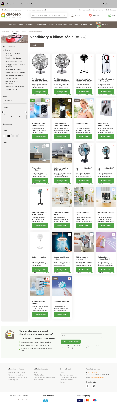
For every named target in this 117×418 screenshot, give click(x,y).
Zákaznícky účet (13, 388)
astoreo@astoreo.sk (97, 385)
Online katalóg (87, 10)
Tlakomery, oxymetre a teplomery (12, 54)
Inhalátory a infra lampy (13, 69)
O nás (62, 380)
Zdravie (24, 31)
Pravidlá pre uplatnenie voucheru (44, 385)
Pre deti (51, 24)
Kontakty (63, 390)
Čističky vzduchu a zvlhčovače (15, 72)
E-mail (64, 343)
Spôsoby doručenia (110, 10)
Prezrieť (105, 4)
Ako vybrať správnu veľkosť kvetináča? (19, 4)
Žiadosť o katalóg (98, 10)
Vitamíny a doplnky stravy (13, 58)
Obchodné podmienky (67, 383)
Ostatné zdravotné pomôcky (14, 86)
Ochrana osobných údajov (68, 385)
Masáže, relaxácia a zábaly (14, 61)
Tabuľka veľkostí (39, 383)
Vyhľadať (64, 15)
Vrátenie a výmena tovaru (16, 383)
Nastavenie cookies (66, 388)
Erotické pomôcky (11, 89)
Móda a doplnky (73, 24)
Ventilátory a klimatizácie (14, 75)
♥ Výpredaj (84, 24)
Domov (21, 24)
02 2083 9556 (18, 10)
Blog (80, 10)
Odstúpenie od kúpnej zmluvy (17, 385)
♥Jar (91, 24)
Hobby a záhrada (41, 24)
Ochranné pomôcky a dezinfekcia (12, 82)
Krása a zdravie (30, 24)
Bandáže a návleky (11, 78)
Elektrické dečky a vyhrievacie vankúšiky (15, 65)
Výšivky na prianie (61, 24)
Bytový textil (12, 24)
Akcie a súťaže (39, 388)
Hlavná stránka (5, 31)
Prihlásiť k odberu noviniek (70, 349)
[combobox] (46, 15)
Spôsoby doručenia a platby (17, 380)
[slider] (3, 112)
